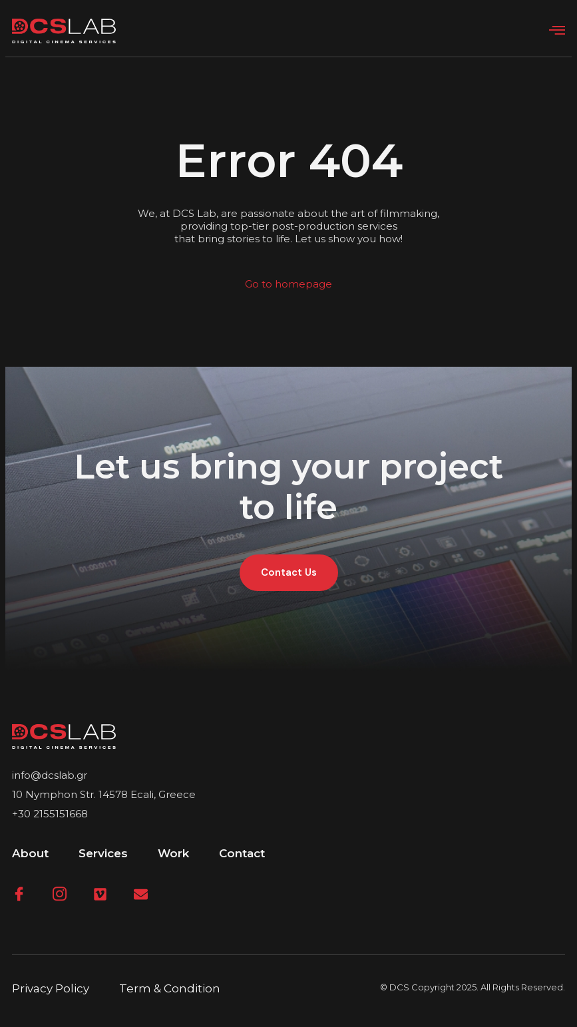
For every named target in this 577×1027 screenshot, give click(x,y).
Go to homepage (288, 284)
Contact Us (289, 572)
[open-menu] (557, 30)
